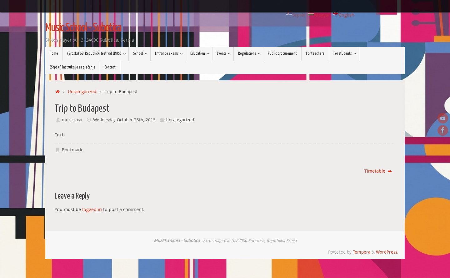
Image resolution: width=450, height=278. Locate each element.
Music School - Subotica (83, 28)
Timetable (378, 171)
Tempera (361, 252)
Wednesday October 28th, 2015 (124, 120)
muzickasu (72, 120)
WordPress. (387, 252)
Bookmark (72, 150)
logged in (92, 209)
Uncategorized (82, 91)
